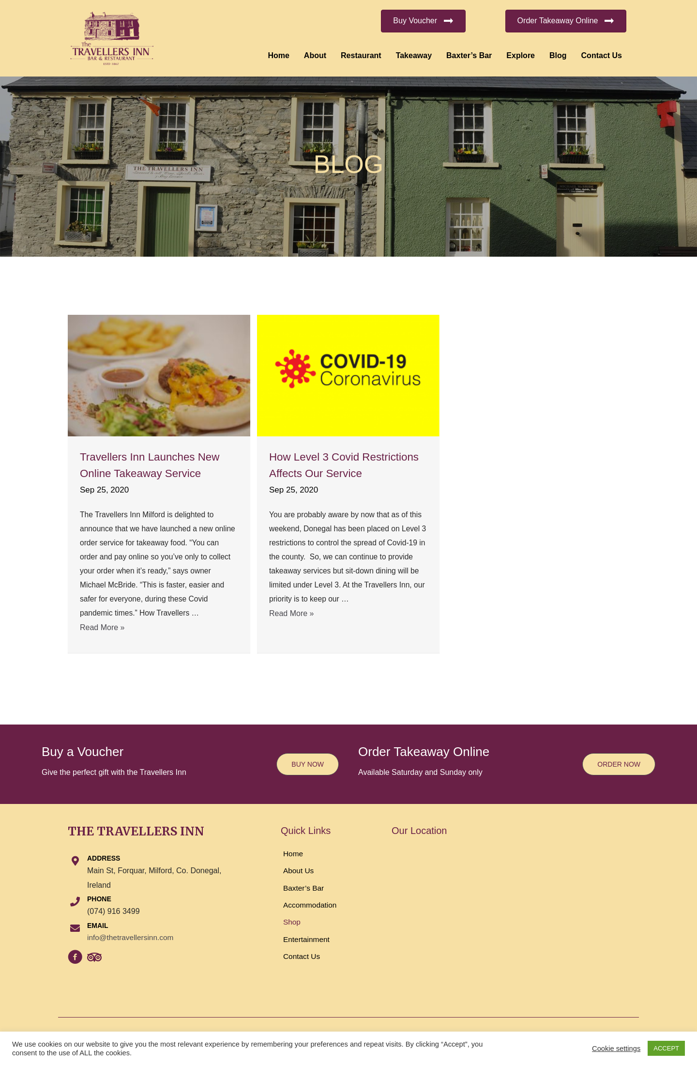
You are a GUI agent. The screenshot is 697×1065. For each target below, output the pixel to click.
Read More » (102, 630)
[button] (423, 21)
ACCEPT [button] (666, 1048)
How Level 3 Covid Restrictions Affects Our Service (329, 472)
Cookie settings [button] (616, 1048)
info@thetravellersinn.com (132, 937)
